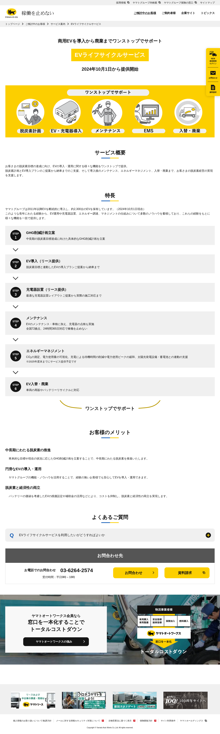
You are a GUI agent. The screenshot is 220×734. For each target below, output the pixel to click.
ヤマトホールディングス (191, 720)
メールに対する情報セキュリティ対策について (78, 720)
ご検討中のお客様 (145, 13)
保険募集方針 (146, 720)
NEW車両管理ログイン (213, 61)
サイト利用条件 (168, 720)
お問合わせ (213, 78)
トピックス (208, 13)
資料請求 (213, 92)
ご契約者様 (169, 13)
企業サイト (188, 13)
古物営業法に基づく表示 (119, 720)
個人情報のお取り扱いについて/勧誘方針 (32, 720)
